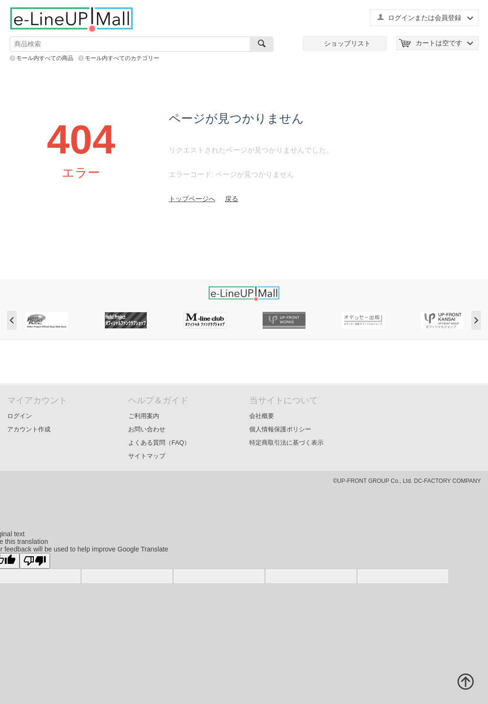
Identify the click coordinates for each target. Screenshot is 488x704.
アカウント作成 (29, 429)
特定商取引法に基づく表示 (286, 442)
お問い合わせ (146, 429)
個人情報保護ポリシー (280, 429)
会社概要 (261, 415)
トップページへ (192, 199)
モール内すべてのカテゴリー (122, 58)
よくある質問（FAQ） (159, 442)
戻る (231, 199)
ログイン (19, 415)
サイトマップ (146, 455)
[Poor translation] (35, 561)
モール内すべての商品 (44, 58)
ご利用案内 (143, 415)
